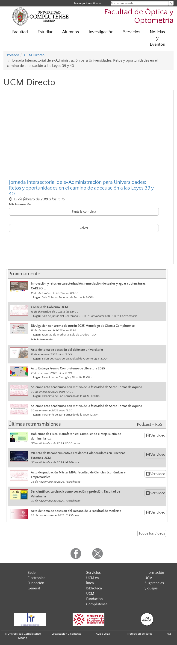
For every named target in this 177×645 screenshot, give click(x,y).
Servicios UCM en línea (93, 578)
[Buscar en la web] (171, 3)
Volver (84, 228)
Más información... (21, 204)
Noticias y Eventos (157, 38)
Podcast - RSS (149, 424)
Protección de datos (139, 633)
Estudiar (45, 32)
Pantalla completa (84, 212)
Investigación (101, 32)
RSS (168, 633)
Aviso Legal (103, 633)
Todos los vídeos (152, 533)
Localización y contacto (66, 633)
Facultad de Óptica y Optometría (139, 16)
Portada (13, 55)
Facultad (20, 32)
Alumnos (70, 32)
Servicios (131, 32)
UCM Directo (34, 55)
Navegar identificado (87, 3)
